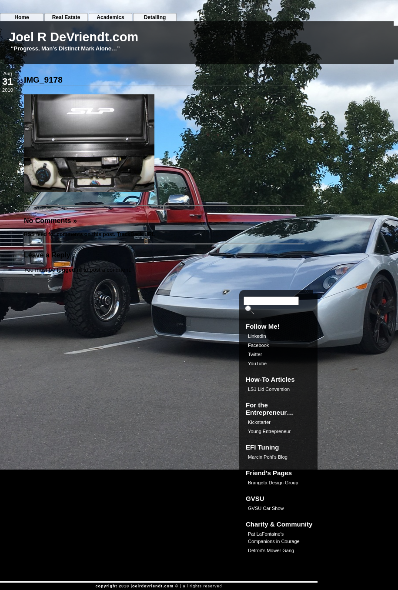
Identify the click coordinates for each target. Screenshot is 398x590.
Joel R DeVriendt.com (73, 37)
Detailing (155, 17)
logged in (69, 270)
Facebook (258, 345)
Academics (110, 17)
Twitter (255, 354)
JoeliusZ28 (56, 209)
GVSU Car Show (266, 508)
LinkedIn (257, 336)
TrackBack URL (136, 234)
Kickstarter (259, 422)
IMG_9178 (43, 79)
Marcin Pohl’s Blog (268, 457)
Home (21, 17)
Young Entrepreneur (269, 431)
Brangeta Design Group (273, 482)
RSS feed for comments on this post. (69, 234)
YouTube (257, 363)
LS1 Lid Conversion (269, 389)
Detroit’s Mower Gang (271, 550)
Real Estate (66, 17)
